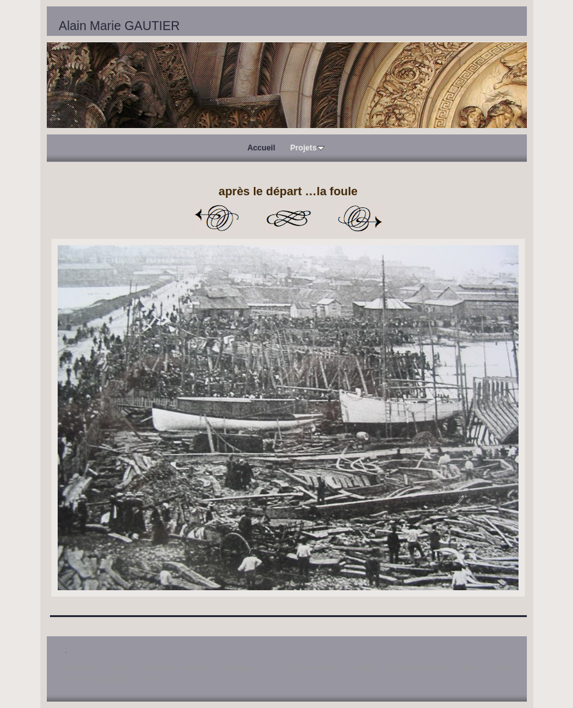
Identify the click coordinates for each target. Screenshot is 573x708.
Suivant (360, 218)
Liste (288, 218)
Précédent (216, 218)
